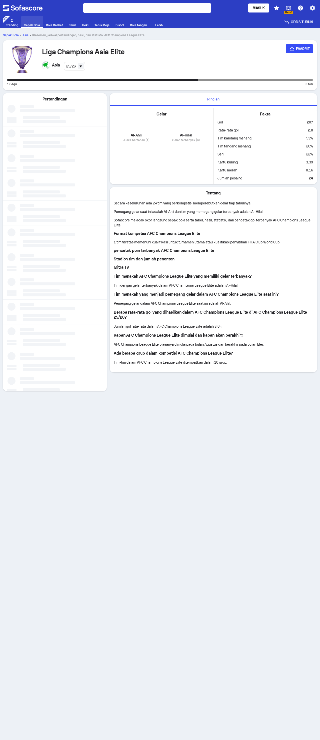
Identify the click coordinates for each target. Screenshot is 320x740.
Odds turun (298, 22)
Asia (25, 35)
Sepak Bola (11, 35)
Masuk (258, 8)
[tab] (213, 99)
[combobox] (74, 66)
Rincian (213, 99)
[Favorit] (299, 48)
